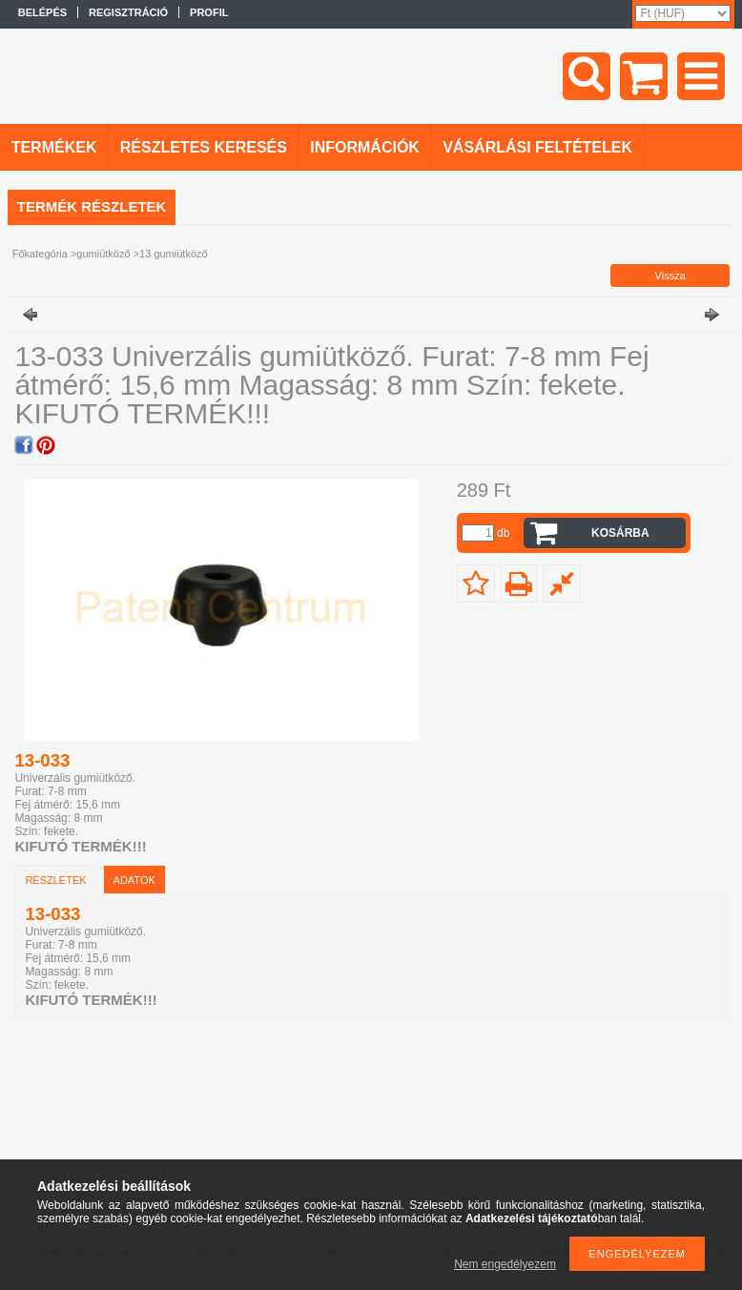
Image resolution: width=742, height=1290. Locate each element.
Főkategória (40, 253)
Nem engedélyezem (505, 1264)
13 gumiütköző (173, 253)
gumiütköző (103, 253)
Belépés (42, 12)
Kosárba (620, 533)
